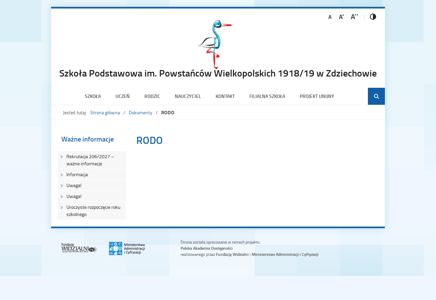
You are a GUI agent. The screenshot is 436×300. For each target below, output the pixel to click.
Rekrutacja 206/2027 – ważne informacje (90, 160)
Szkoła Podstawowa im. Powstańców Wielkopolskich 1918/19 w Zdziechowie (218, 73)
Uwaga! (73, 185)
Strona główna (105, 112)
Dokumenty (140, 112)
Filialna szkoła (267, 96)
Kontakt (225, 96)
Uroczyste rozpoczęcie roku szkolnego (93, 210)
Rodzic (152, 96)
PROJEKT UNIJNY (317, 96)
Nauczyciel (188, 96)
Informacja (77, 174)
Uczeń (122, 96)
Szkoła (93, 96)
